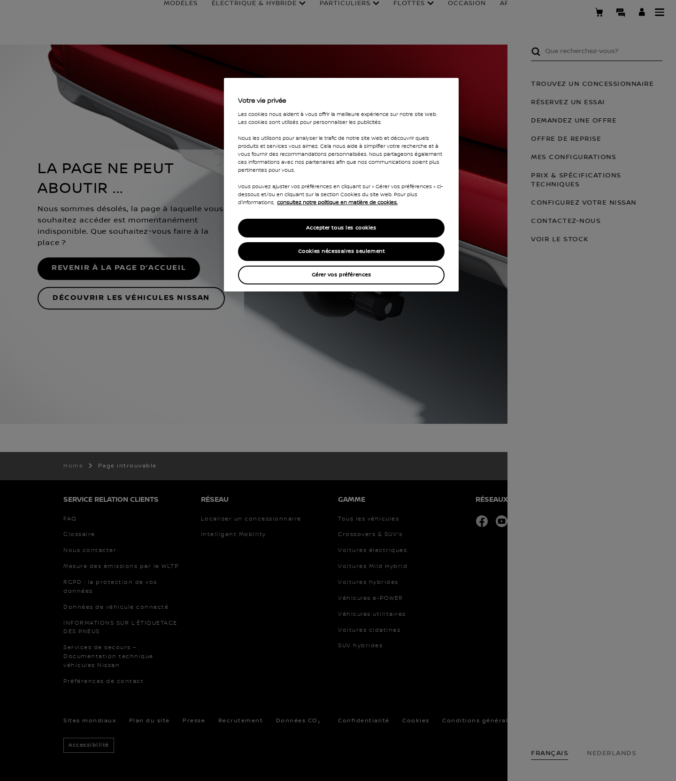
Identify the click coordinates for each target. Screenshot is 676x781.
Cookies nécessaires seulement (341, 251)
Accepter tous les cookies (341, 228)
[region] (341, 184)
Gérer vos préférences (341, 275)
